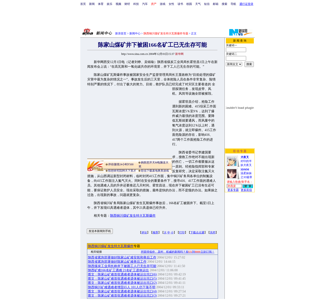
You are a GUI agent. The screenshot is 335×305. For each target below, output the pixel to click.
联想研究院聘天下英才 (122, 170)
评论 (144, 232)
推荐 (155, 232)
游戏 (162, 4)
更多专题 (233, 190)
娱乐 (109, 4)
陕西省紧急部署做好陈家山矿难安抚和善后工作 (122, 257)
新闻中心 (135, 33)
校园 (189, 4)
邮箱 (215, 4)
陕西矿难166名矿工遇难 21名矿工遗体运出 (118, 270)
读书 (180, 4)
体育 (101, 4)
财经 (127, 4)
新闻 (92, 4)
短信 (207, 4)
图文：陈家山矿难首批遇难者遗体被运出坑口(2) (122, 283)
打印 (182, 232)
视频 (118, 4)
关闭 (212, 232)
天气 (198, 4)
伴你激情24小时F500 (121, 164)
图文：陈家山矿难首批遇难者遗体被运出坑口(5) (122, 278)
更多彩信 (246, 190)
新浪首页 (120, 33)
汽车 (145, 4)
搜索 (224, 4)
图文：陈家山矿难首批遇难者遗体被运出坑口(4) (122, 291)
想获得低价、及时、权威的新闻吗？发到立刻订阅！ (177, 251)
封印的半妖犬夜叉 (246, 161)
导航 (233, 4)
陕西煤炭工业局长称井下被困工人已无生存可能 (122, 266)
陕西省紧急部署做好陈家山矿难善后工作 (117, 261)
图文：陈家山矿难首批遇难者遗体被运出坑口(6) (122, 274)
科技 (136, 4)
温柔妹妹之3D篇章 (246, 173)
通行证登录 (246, 4)
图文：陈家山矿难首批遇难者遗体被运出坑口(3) (122, 295)
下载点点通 (197, 232)
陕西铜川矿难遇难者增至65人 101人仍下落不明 (122, 287)
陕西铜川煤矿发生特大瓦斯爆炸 (133, 215)
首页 (83, 4)
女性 (171, 4)
